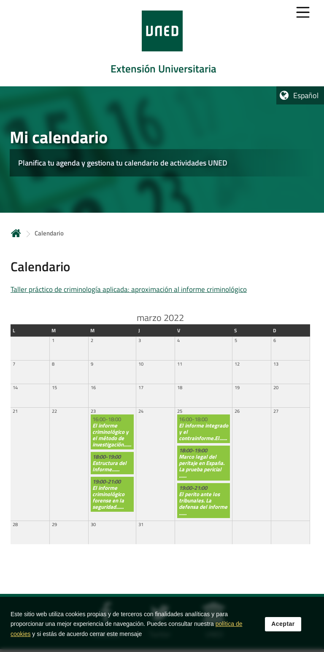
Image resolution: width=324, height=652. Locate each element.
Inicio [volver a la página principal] (16, 233)
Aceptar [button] (283, 628)
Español (306, 95)
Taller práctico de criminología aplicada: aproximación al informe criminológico (129, 289)
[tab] (162, 43)
